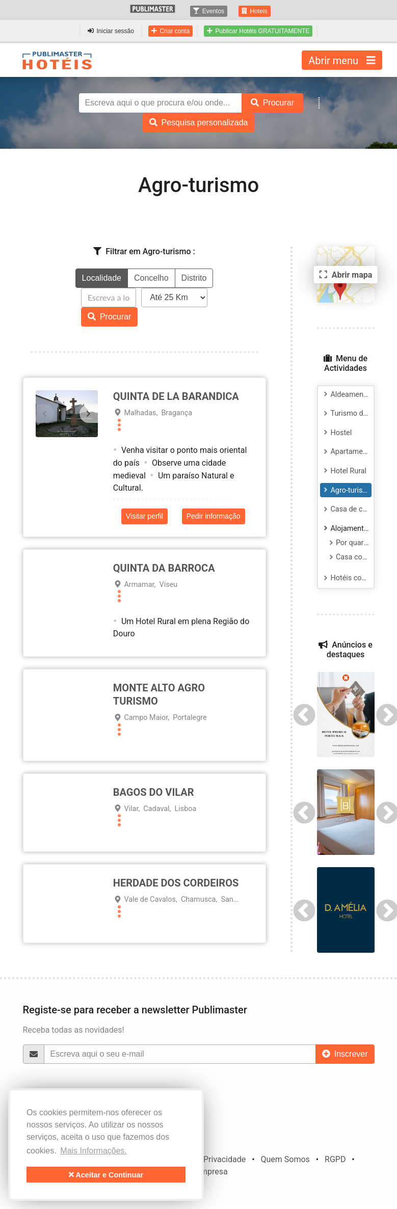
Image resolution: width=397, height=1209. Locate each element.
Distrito (194, 278)
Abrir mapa (345, 274)
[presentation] (45, 414)
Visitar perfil (144, 516)
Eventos (208, 11)
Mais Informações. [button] (93, 1150)
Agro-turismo (346, 490)
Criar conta (170, 31)
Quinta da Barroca (164, 568)
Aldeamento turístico (346, 394)
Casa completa (348, 557)
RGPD (335, 1159)
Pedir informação (214, 516)
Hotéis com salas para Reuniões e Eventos (346, 578)
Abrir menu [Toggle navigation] (341, 60)
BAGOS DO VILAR (153, 792)
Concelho (151, 278)
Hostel (336, 432)
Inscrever (345, 1054)
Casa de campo (346, 509)
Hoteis (255, 11)
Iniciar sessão (111, 31)
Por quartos (348, 543)
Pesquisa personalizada (198, 122)
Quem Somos (284, 1159)
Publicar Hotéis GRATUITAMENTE (258, 31)
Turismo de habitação (346, 413)
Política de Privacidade (204, 1159)
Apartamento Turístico (346, 451)
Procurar (109, 316)
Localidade (101, 278)
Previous (304, 714)
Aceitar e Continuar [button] (106, 1175)
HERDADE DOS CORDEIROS (176, 883)
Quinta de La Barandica (176, 396)
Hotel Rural (343, 471)
